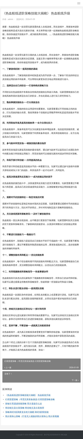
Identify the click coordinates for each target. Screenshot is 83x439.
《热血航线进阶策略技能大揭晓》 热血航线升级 (27, 395)
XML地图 (64, 435)
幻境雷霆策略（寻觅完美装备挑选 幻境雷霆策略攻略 (30, 399)
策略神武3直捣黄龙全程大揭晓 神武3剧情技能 (27, 412)
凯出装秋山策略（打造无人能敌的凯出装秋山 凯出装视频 (32, 416)
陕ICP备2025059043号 (52, 435)
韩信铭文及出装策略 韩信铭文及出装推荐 (24, 408)
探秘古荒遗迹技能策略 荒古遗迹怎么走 (23, 403)
